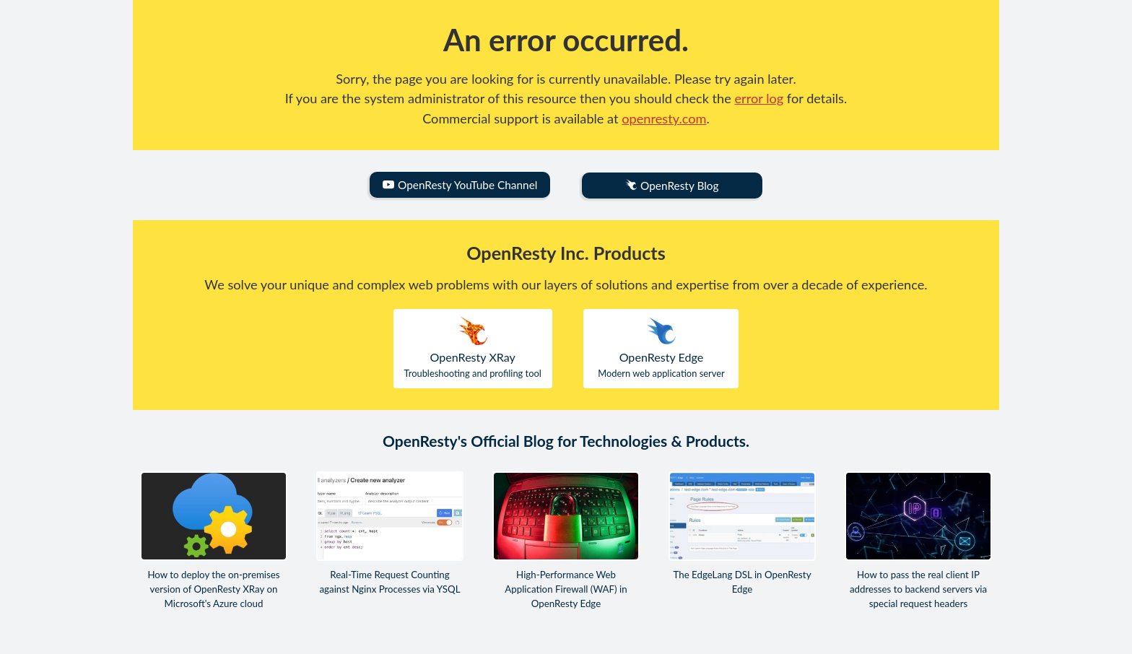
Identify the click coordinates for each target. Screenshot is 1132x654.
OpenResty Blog (671, 186)
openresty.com (664, 118)
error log (759, 98)
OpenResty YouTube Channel (460, 184)
